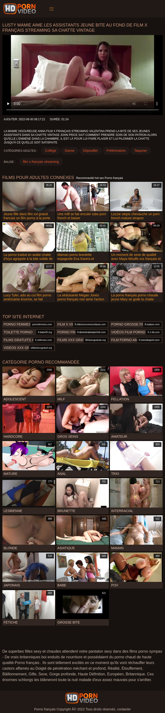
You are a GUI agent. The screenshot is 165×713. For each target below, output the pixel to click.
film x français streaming (41, 162)
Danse (69, 150)
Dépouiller (90, 150)
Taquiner (140, 150)
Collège (50, 150)
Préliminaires (116, 150)
